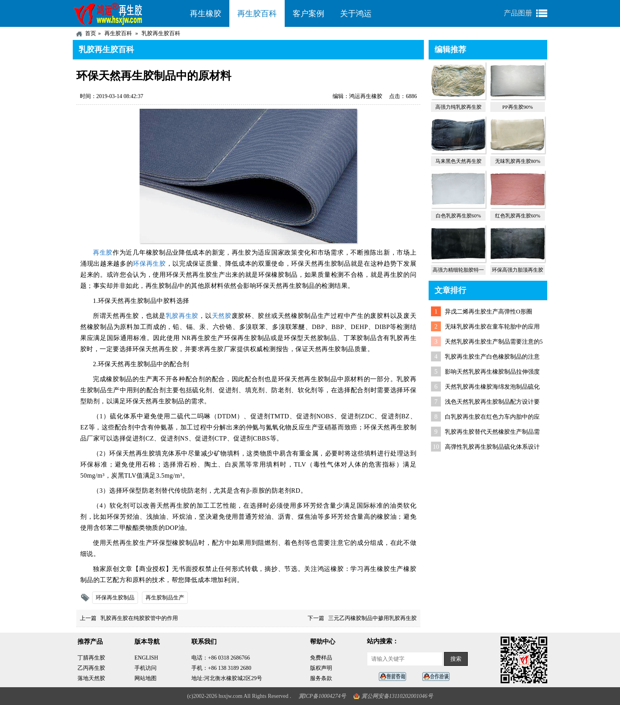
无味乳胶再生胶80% (518, 161)
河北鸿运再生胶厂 (127, 13)
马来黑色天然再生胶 (458, 161)
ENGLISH (146, 658)
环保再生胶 (149, 263)
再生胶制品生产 (165, 598)
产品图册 (518, 13)
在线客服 (394, 677)
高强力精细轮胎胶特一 (458, 270)
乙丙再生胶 (91, 668)
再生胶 (103, 252)
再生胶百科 (257, 13)
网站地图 (145, 678)
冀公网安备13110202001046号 (397, 696)
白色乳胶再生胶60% (458, 216)
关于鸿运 (356, 13)
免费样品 (321, 658)
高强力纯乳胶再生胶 (458, 107)
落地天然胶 (91, 678)
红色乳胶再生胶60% (518, 216)
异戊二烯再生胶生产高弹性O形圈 (488, 311)
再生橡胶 (205, 13)
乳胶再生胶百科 (161, 33)
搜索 (455, 659)
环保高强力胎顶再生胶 (517, 270)
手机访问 (145, 668)
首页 (90, 33)
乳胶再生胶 (182, 315)
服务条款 (321, 678)
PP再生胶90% (517, 107)
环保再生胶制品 (115, 598)
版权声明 (321, 668)
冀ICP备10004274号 (322, 696)
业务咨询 (438, 677)
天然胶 (222, 315)
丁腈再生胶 (91, 658)
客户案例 (308, 13)
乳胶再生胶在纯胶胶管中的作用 (139, 618)
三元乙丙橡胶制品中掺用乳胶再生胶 (372, 618)
